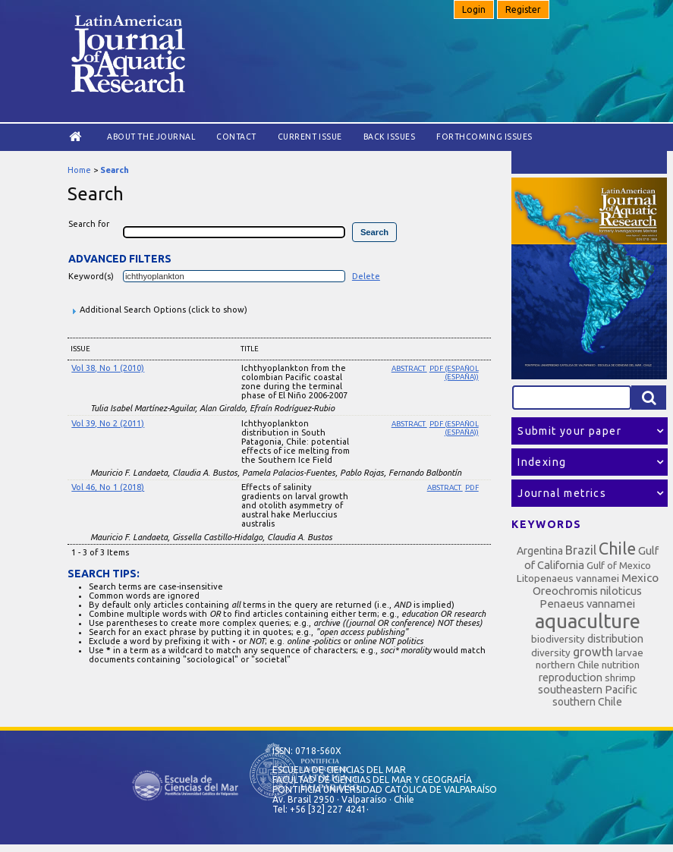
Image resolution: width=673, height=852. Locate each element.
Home (79, 169)
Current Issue (310, 136)
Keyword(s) (91, 276)
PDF (472, 487)
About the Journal (151, 136)
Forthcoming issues (484, 136)
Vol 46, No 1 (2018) (107, 487)
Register (523, 9)
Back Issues (389, 136)
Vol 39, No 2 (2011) (107, 423)
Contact (236, 136)
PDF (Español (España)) (454, 372)
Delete (366, 276)
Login (474, 9)
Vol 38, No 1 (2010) (107, 368)
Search (114, 169)
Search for (88, 223)
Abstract (409, 368)
